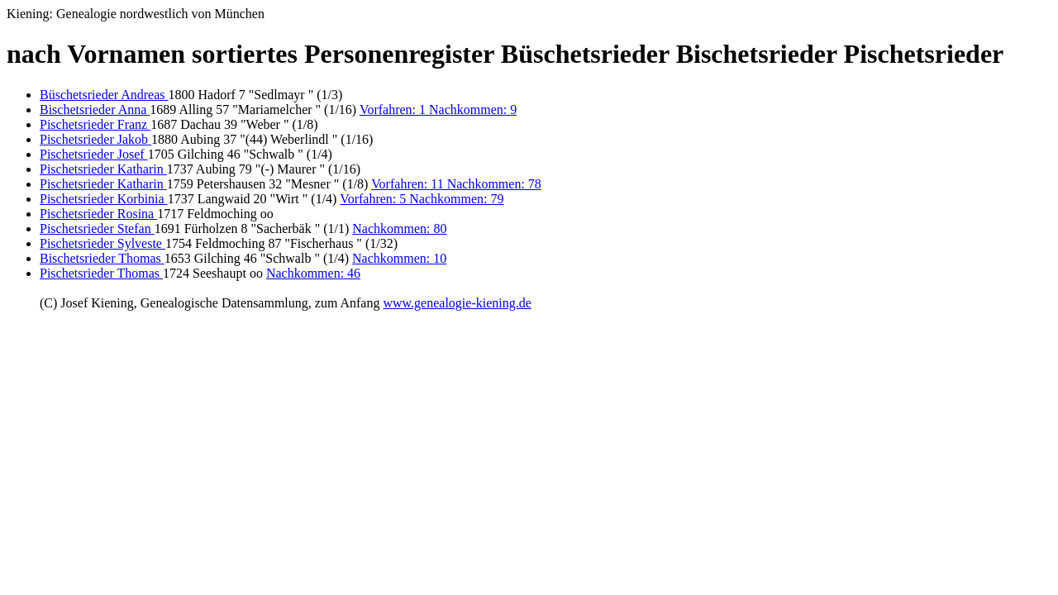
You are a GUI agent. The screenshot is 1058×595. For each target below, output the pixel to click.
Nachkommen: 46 (313, 273)
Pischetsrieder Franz (95, 124)
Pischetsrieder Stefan (97, 228)
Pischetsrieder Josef (94, 154)
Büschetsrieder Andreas (104, 95)
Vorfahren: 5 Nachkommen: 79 (421, 199)
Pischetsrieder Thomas (101, 273)
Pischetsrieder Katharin (103, 169)
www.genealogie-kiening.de (457, 303)
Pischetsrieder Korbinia (104, 199)
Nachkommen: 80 (399, 228)
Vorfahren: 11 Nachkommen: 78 (456, 184)
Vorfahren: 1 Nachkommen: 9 (438, 109)
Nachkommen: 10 (399, 258)
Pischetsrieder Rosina (98, 214)
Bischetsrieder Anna (95, 109)
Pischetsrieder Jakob (95, 139)
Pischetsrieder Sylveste (102, 243)
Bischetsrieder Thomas (102, 258)
